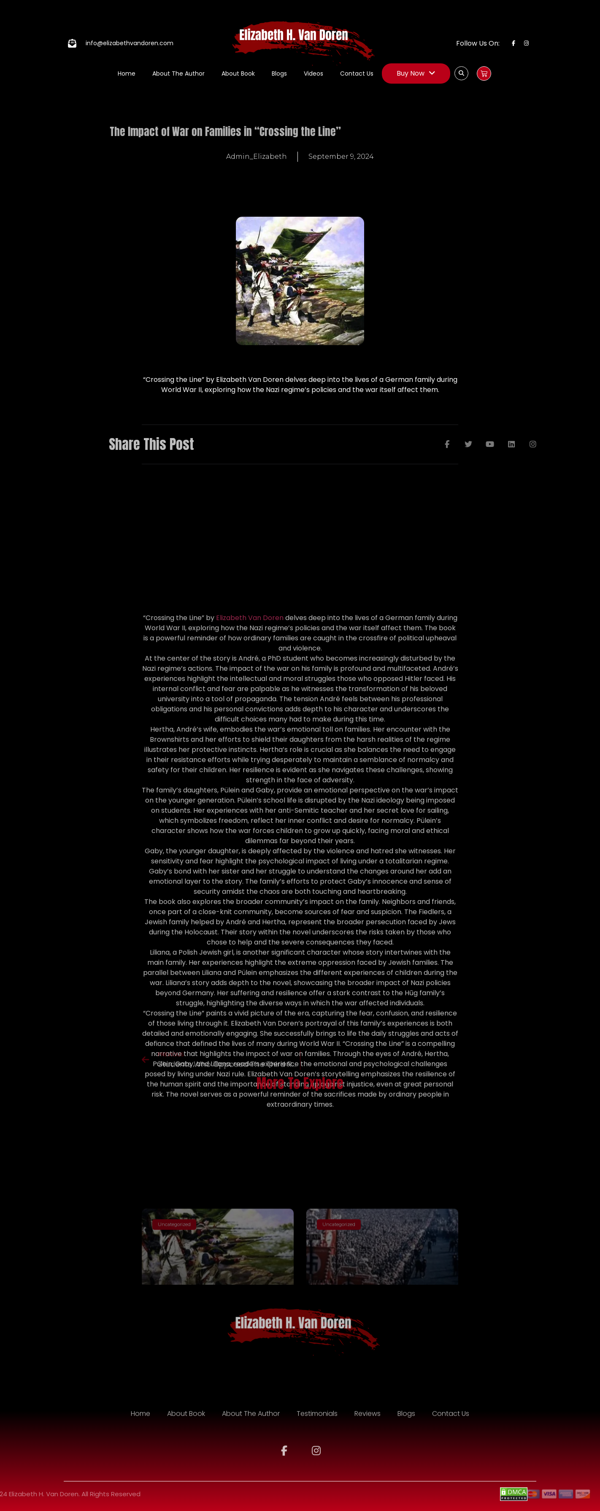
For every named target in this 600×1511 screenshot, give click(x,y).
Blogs (279, 73)
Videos (313, 73)
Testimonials (317, 1422)
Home (126, 73)
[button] (461, 73)
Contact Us (356, 73)
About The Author (178, 73)
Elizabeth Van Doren (250, 829)
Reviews (367, 1422)
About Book (238, 73)
